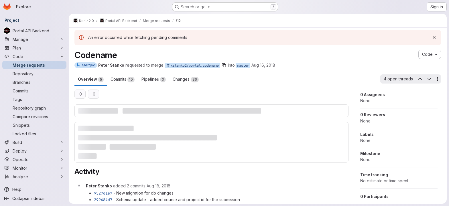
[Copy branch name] (223, 65)
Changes (186, 79)
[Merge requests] (34, 65)
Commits (123, 79)
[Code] (34, 56)
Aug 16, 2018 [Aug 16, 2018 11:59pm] (263, 65)
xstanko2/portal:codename (192, 65)
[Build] (34, 142)
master (243, 65)
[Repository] (34, 74)
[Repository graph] (34, 108)
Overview (91, 79)
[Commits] (34, 91)
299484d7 (103, 199)
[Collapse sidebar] (34, 199)
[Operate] (34, 159)
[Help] (34, 189)
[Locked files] (34, 134)
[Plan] (34, 48)
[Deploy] (34, 151)
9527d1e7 (103, 193)
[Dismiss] (434, 37)
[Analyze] (34, 177)
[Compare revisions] (34, 116)
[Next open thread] (429, 79)
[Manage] (34, 39)
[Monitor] (34, 168)
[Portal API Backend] (34, 31)
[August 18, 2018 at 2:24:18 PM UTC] (158, 185)
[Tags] (34, 99)
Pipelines (153, 79)
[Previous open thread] (419, 79)
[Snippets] (34, 125)
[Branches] (34, 82)
